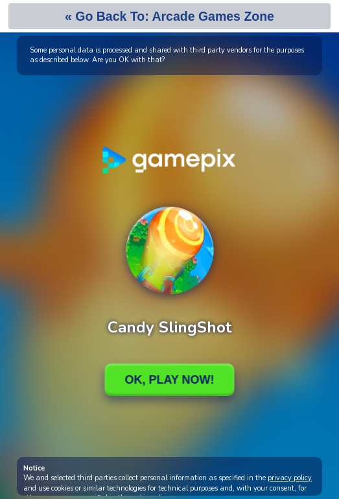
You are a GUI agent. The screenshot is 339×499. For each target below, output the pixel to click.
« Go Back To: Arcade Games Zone (169, 16)
